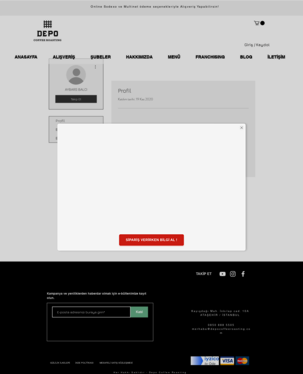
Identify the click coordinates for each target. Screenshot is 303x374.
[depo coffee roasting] (222, 274)
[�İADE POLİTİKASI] (84, 363)
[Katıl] (139, 312)
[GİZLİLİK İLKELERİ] (60, 363)
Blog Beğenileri (69, 138)
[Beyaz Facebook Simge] (243, 274)
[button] (259, 23)
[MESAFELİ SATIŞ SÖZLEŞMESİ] (116, 363)
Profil (60, 121)
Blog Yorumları (68, 129)
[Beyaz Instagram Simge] (233, 274)
